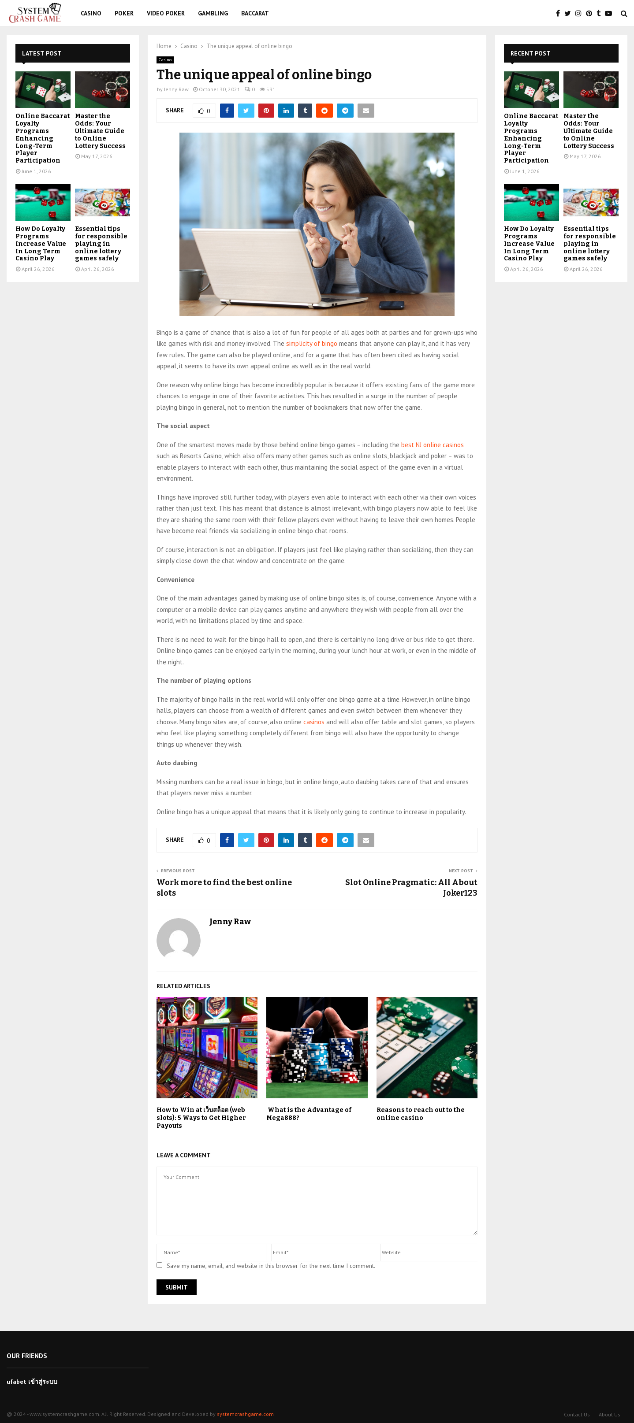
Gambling (213, 13)
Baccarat (255, 13)
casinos (313, 722)
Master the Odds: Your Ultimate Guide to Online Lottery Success (100, 130)
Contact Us (577, 1414)
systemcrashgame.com (245, 1414)
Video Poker (166, 13)
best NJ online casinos (432, 445)
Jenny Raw (176, 89)
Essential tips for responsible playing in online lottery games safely (101, 243)
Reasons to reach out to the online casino (421, 1114)
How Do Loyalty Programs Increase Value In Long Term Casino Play (40, 243)
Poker (124, 13)
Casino (91, 13)
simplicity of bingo (311, 343)
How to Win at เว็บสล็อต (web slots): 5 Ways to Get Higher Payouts (201, 1118)
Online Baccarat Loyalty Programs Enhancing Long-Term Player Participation (42, 138)
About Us (609, 1414)
